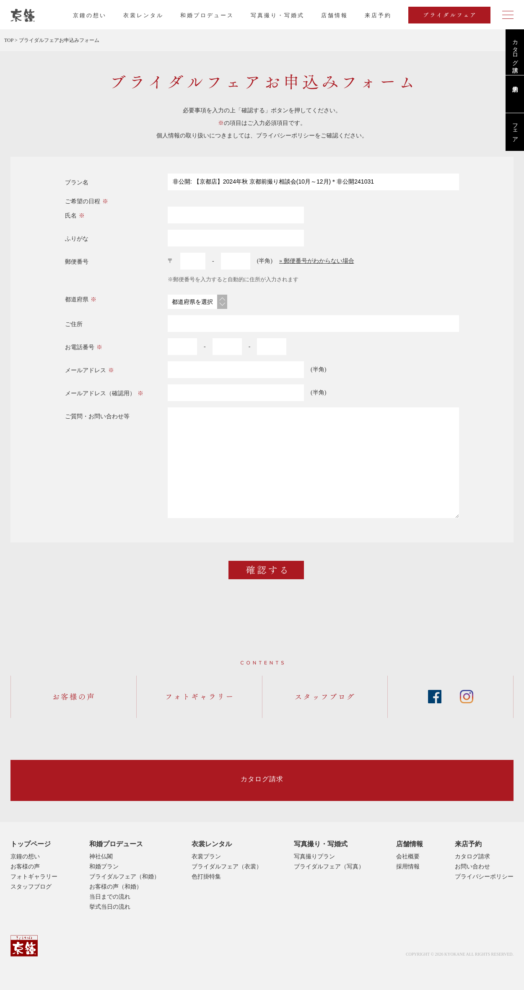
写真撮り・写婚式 (277, 15)
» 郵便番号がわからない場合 (316, 261)
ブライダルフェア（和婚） (124, 876)
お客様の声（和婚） (115, 887)
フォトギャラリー (33, 876)
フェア (515, 129)
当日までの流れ (109, 897)
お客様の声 (25, 866)
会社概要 (408, 856)
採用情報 (408, 866)
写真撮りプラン (314, 856)
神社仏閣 (101, 856)
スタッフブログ (31, 887)
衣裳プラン (206, 856)
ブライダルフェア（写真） (329, 866)
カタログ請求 (515, 49)
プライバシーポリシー (285, 135)
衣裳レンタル (143, 15)
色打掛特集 (206, 876)
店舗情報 (334, 15)
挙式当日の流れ (109, 907)
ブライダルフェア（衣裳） (227, 866)
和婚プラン (104, 866)
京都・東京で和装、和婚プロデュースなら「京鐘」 (22, 15)
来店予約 (468, 843)
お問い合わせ (472, 866)
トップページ (30, 843)
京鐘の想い (89, 15)
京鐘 (24, 945)
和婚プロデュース (207, 15)
